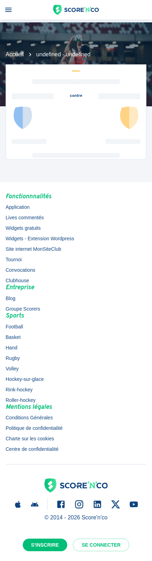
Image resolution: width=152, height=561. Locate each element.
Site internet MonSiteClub (33, 249)
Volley (12, 368)
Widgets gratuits (23, 228)
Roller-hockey (21, 400)
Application (18, 207)
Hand (11, 347)
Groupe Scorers (23, 309)
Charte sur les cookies (30, 438)
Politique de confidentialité (34, 428)
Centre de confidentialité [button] (32, 449)
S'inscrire (45, 545)
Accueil (15, 54)
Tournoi (14, 259)
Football (14, 326)
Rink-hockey (19, 389)
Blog (10, 298)
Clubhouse (17, 280)
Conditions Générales (29, 417)
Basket (13, 337)
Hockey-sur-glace (25, 379)
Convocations (20, 270)
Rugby (13, 358)
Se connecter (101, 545)
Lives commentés (25, 217)
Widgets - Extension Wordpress (40, 238)
